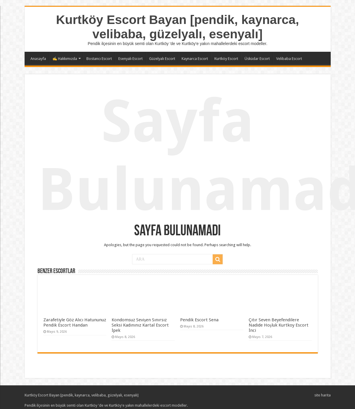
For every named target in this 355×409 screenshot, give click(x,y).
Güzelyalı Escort (162, 58)
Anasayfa (38, 58)
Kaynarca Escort (195, 58)
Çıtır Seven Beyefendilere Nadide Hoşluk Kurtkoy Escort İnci (278, 325)
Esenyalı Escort (130, 58)
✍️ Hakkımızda (64, 58)
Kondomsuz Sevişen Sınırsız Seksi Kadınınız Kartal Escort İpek (140, 325)
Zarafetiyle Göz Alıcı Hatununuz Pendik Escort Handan (74, 322)
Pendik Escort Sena (199, 319)
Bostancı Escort (99, 58)
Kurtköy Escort (226, 58)
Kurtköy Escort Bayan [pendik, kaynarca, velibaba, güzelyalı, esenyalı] (177, 27)
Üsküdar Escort (257, 58)
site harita (322, 395)
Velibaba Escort (289, 58)
